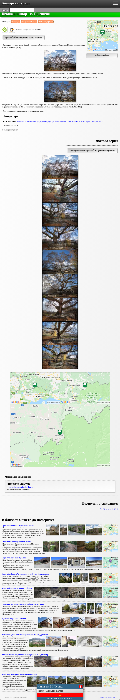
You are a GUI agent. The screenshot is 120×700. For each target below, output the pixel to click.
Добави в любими (102, 55)
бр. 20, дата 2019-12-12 (109, 509)
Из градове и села (29, 21)
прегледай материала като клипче (23, 37)
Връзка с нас (110, 697)
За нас (102, 697)
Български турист (16, 3)
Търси (5, 10)
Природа (15, 21)
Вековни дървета (46, 21)
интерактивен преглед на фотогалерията (92, 150)
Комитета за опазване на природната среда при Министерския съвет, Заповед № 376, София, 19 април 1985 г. (60, 121)
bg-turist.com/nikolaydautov (21, 487)
